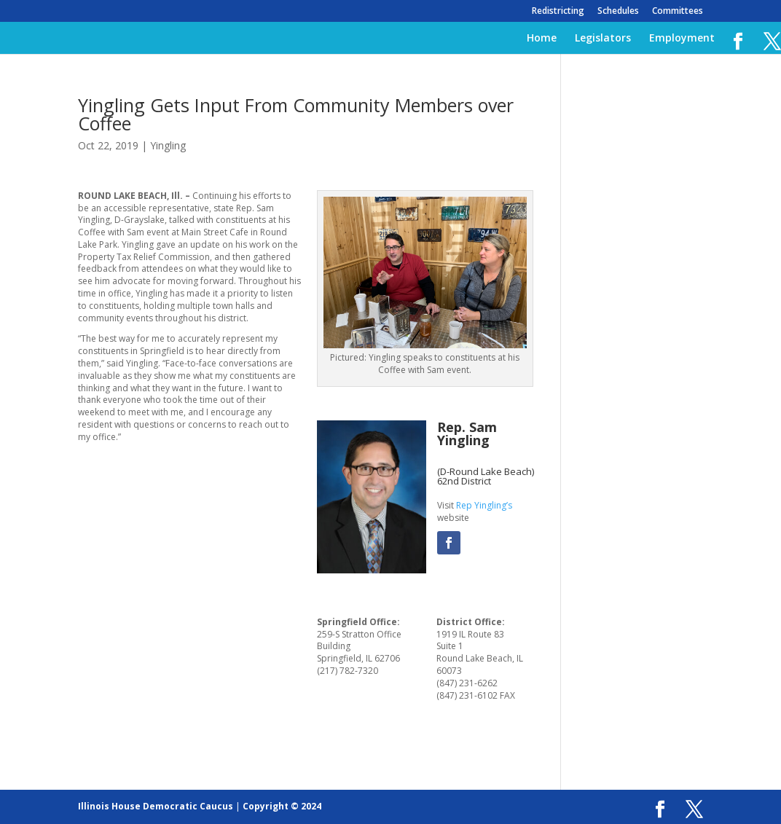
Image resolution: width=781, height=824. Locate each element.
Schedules (618, 12)
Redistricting (558, 12)
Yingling (168, 145)
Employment (682, 38)
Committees (677, 12)
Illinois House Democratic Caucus (155, 806)
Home (542, 38)
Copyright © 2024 (282, 806)
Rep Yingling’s (484, 505)
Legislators (603, 38)
